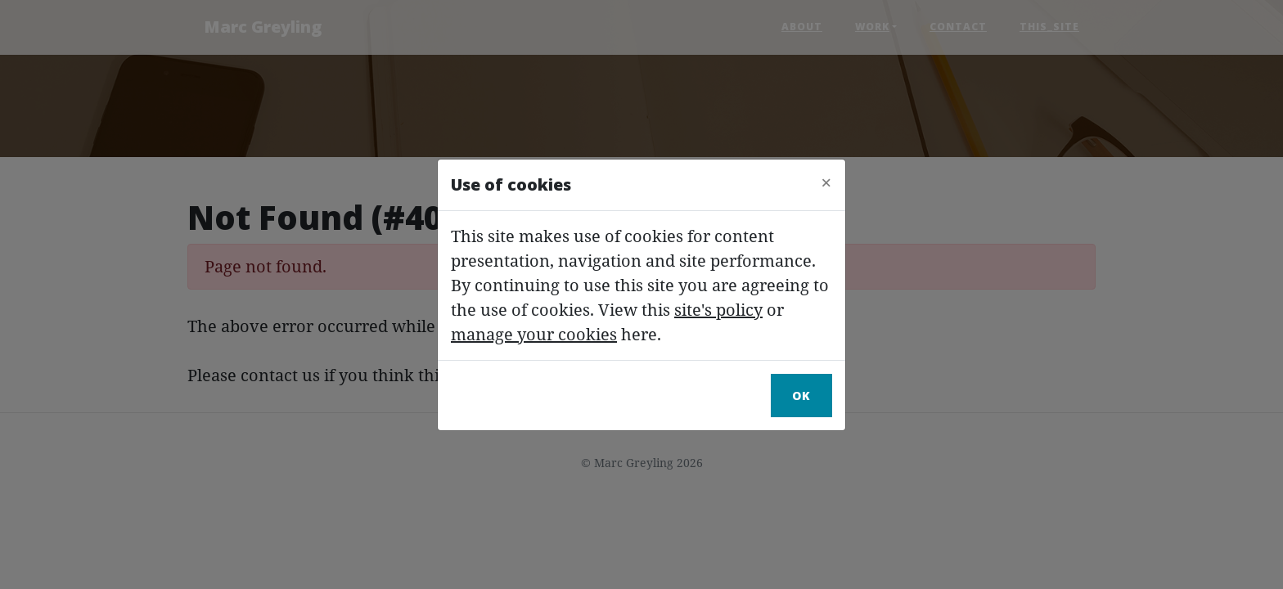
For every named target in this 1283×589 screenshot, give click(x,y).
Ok (801, 395)
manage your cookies (534, 334)
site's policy (718, 310)
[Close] (826, 182)
